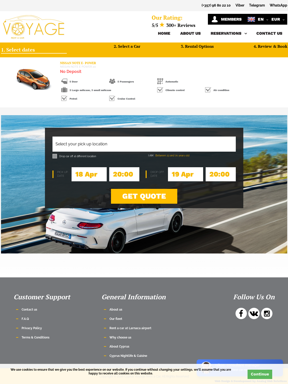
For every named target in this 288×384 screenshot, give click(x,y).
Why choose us (120, 337)
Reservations (228, 33)
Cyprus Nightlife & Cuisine (128, 356)
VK (254, 313)
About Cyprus (119, 346)
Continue (260, 374)
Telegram (257, 5)
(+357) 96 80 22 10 (216, 5)
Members (226, 19)
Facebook (241, 313)
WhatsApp (278, 5)
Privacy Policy (32, 328)
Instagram (267, 313)
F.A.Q (25, 319)
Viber (240, 5)
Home (164, 33)
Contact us (269, 33)
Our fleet (115, 319)
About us (190, 33)
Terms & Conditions (35, 337)
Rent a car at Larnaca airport (130, 328)
